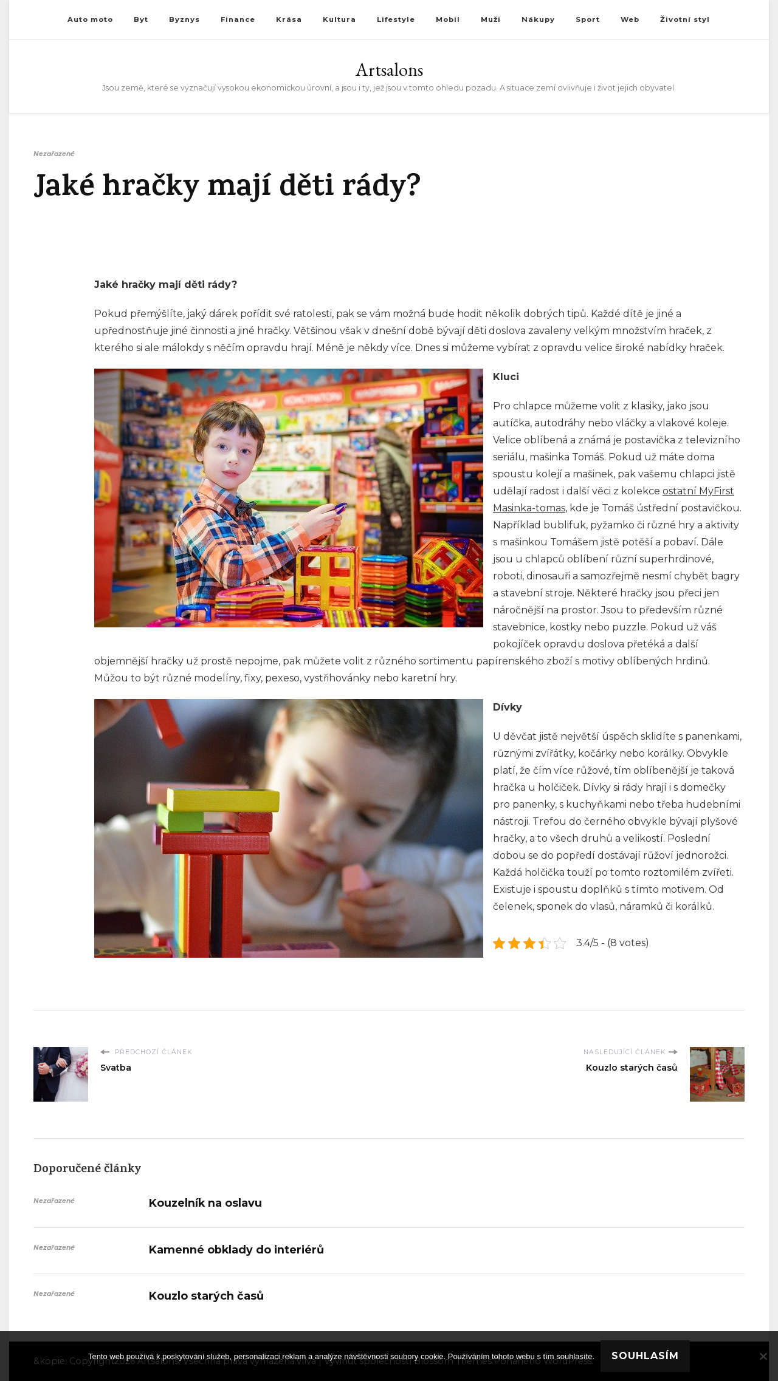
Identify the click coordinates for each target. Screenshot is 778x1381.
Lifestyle (396, 19)
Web (630, 19)
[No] (763, 1356)
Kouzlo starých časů (206, 1295)
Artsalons (389, 69)
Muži (491, 19)
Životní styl (685, 19)
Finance (238, 19)
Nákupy (538, 19)
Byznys (184, 19)
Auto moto (90, 19)
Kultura (339, 19)
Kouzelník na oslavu (205, 1202)
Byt (141, 19)
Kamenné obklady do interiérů (236, 1249)
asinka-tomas (533, 508)
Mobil (448, 19)
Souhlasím (645, 1356)
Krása (289, 19)
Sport (588, 19)
